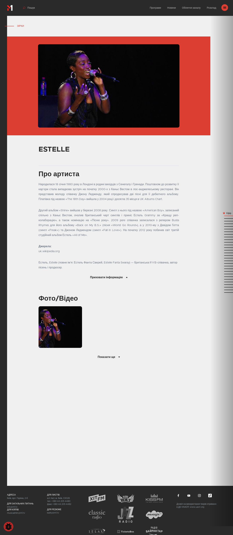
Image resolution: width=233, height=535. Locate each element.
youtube (189, 495)
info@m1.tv (12, 507)
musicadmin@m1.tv (16, 513)
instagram (199, 495)
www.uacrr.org (197, 507)
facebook (178, 495)
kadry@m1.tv (53, 513)
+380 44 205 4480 (60, 501)
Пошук (31, 8)
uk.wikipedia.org (49, 251)
